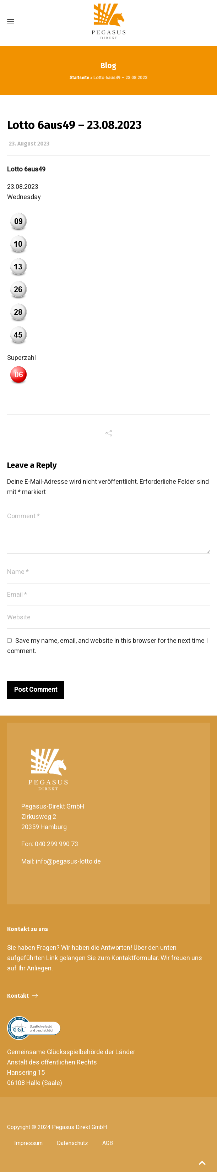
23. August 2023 (29, 143)
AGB (107, 1143)
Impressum (28, 1143)
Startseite (79, 78)
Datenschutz (72, 1143)
